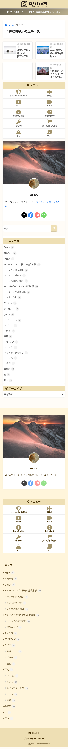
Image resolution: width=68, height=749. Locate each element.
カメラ (11, 348)
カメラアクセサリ (17, 353)
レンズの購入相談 (17, 281)
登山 (8, 382)
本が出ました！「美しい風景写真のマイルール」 (34, 12)
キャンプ (10, 303)
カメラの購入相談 (17, 270)
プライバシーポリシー (34, 741)
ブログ (11, 326)
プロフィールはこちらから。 (47, 476)
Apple (9, 247)
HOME (34, 735)
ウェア (9, 259)
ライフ (9, 315)
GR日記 (12, 343)
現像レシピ (13, 298)
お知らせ (10, 253)
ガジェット (13, 321)
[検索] (54, 228)
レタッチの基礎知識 (18, 292)
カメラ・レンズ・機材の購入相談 (22, 265)
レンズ (11, 359)
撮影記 (9, 370)
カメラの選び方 (16, 276)
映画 (10, 331)
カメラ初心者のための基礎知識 (21, 287)
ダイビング (11, 309)
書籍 (10, 364)
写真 (8, 337)
